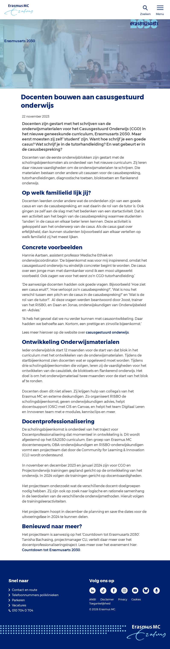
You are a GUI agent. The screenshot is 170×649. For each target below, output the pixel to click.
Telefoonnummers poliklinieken (35, 595)
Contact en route (24, 590)
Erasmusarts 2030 (19, 41)
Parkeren (18, 600)
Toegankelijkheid (99, 603)
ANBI (92, 599)
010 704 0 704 (22, 610)
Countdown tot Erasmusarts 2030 (51, 550)
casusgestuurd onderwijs (107, 332)
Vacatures (19, 605)
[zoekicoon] (145, 8)
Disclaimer (107, 599)
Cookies (136, 599)
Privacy (122, 599)
